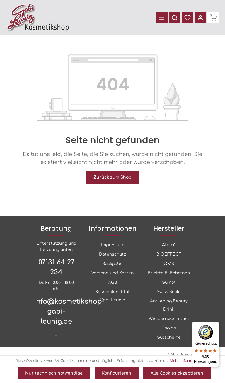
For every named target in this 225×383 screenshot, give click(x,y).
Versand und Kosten (112, 273)
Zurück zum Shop (112, 177)
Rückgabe (112, 263)
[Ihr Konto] (200, 17)
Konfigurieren (116, 373)
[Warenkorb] (213, 17)
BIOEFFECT (168, 254)
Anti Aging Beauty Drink (169, 305)
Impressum (112, 245)
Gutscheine (169, 337)
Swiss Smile (169, 292)
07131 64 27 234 (56, 267)
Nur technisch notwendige (54, 373)
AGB (112, 282)
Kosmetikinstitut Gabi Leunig (113, 296)
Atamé (169, 245)
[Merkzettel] (187, 17)
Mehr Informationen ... (190, 361)
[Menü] (162, 17)
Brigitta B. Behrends (169, 273)
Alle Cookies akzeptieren (177, 373)
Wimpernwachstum (169, 319)
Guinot (169, 282)
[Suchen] (174, 17)
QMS (168, 263)
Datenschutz (112, 254)
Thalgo (169, 328)
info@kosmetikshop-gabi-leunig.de (56, 311)
